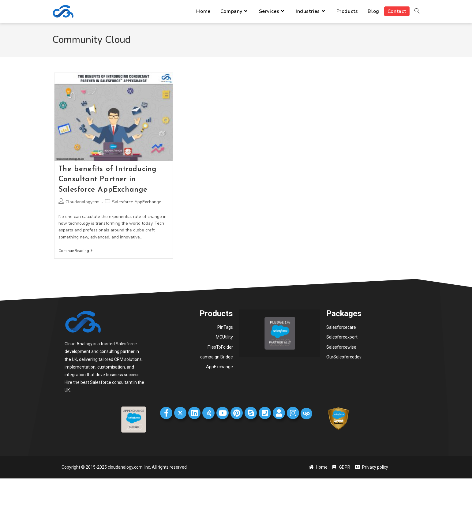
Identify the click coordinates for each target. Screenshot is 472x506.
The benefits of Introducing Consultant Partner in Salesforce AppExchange (107, 179)
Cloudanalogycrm (82, 202)
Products (216, 313)
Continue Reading (75, 251)
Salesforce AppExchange (136, 202)
